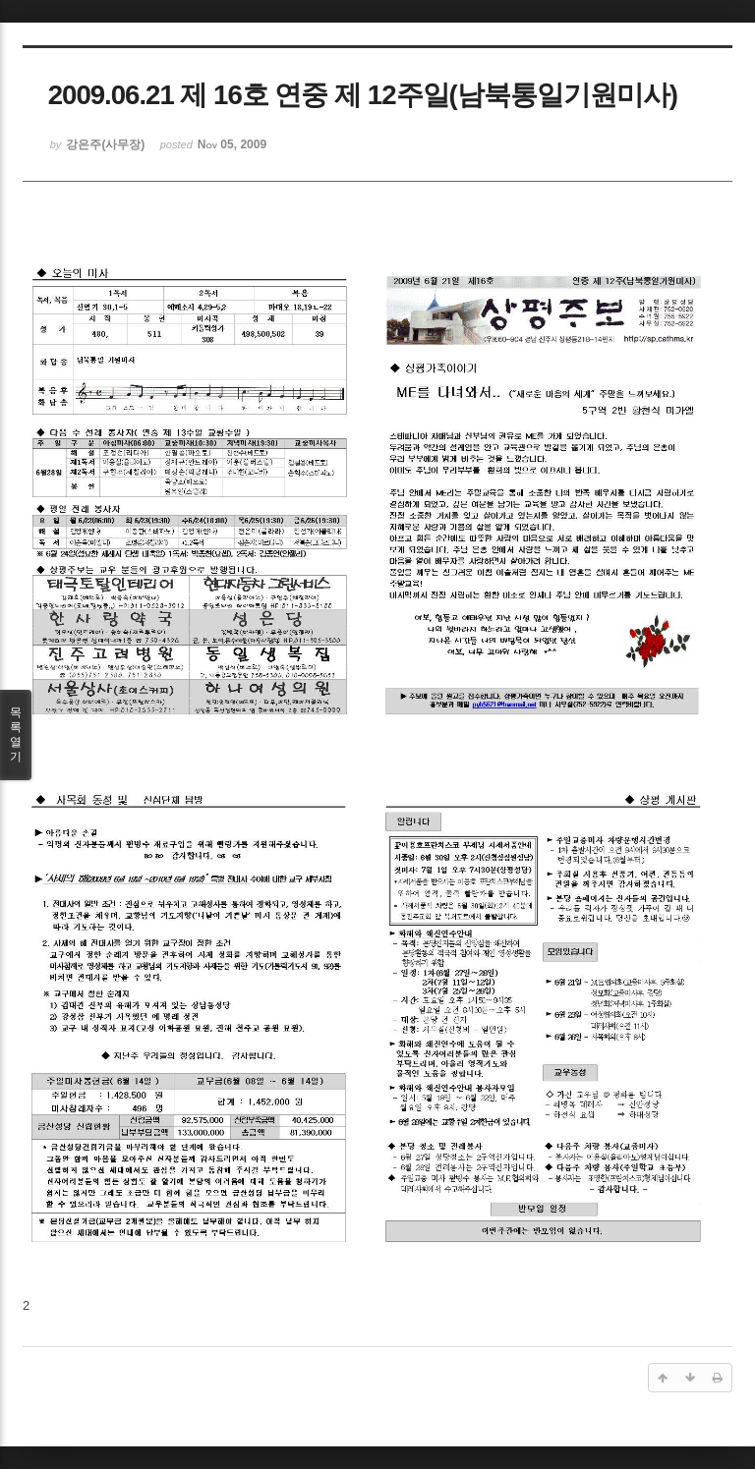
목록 (16, 735)
